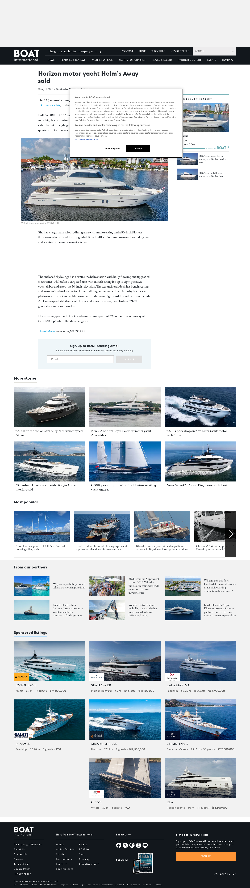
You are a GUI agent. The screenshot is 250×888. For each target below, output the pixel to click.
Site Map (84, 859)
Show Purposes (112, 148)
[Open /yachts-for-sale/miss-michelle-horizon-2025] (125, 719)
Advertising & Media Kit (28, 844)
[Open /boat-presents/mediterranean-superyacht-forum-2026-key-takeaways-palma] (107, 586)
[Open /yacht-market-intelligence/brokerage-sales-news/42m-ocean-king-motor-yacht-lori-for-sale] (200, 461)
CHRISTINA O (177, 744)
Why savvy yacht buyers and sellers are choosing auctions (69, 585)
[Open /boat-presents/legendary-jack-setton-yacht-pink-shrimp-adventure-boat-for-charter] (31, 610)
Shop (82, 854)
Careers (18, 859)
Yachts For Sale (65, 849)
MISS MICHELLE (104, 744)
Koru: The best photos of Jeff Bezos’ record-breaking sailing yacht (41, 547)
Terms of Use (21, 864)
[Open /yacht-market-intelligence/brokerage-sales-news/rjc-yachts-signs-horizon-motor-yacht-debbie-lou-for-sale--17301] (187, 159)
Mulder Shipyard (101, 690)
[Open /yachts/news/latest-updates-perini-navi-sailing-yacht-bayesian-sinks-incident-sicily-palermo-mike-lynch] (162, 526)
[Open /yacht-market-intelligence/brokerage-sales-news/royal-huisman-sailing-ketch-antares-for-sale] (125, 461)
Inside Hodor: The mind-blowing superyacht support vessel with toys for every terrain (101, 547)
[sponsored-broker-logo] (21, 680)
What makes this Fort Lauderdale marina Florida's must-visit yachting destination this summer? (220, 586)
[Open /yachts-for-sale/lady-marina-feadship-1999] (200, 661)
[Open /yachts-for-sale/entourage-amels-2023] (49, 661)
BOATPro (84, 849)
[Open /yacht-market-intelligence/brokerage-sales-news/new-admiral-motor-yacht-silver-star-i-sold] (49, 461)
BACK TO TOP (228, 874)
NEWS (51, 59)
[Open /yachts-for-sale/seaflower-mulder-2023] (125, 661)
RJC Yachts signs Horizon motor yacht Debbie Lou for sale (212, 159)
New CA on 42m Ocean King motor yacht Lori (197, 485)
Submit (129, 359)
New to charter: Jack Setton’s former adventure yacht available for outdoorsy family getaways (68, 610)
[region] (126, 123)
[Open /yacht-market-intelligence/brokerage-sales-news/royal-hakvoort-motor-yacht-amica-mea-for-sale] (125, 407)
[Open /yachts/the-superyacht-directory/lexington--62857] (203, 117)
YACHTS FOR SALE (102, 59)
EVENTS (211, 59)
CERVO (96, 802)
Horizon (96, 749)
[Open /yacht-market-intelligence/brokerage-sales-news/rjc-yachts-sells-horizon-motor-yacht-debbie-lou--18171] (187, 174)
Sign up (206, 856)
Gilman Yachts (50, 105)
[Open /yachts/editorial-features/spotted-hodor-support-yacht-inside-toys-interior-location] (102, 526)
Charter (60, 854)
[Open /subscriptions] (140, 864)
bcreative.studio (89, 864)
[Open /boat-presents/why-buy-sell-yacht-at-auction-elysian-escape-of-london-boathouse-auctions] (31, 586)
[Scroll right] (230, 534)
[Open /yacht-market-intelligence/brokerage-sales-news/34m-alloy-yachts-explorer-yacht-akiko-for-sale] (49, 407)
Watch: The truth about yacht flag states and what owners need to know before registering (142, 610)
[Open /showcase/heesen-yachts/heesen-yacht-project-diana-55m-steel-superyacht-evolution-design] (183, 610)
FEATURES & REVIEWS (73, 59)
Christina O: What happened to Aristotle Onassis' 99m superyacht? (219, 547)
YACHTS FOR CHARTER (132, 59)
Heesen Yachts (176, 807)
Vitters (95, 807)
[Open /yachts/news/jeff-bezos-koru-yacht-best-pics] (42, 526)
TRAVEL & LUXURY (162, 59)
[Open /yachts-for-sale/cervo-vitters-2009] (125, 778)
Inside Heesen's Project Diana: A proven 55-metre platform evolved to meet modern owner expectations (220, 610)
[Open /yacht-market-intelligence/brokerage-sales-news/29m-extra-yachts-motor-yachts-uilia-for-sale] (200, 407)
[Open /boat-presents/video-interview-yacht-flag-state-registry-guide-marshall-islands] (107, 610)
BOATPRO (227, 59)
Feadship (172, 690)
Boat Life (61, 864)
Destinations (64, 859)
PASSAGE (23, 744)
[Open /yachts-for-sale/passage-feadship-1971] (49, 719)
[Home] (29, 56)
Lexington (182, 135)
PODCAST (127, 51)
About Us (19, 849)
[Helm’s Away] (46, 331)
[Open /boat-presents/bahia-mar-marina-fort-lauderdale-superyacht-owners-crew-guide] (183, 586)
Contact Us (20, 854)
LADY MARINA (178, 685)
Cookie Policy (22, 869)
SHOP (142, 51)
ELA (170, 802)
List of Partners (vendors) (86, 139)
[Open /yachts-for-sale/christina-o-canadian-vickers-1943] (200, 719)
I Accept (138, 148)
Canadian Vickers (177, 749)
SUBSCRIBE (158, 51)
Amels (19, 690)
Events (83, 844)
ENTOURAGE (26, 685)
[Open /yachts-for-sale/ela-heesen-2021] (200, 778)
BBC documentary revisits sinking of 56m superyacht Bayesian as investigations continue (162, 547)
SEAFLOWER (101, 685)
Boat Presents (64, 869)
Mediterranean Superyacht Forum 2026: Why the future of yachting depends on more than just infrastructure (143, 586)
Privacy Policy (22, 874)
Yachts (60, 844)
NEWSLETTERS (179, 51)
